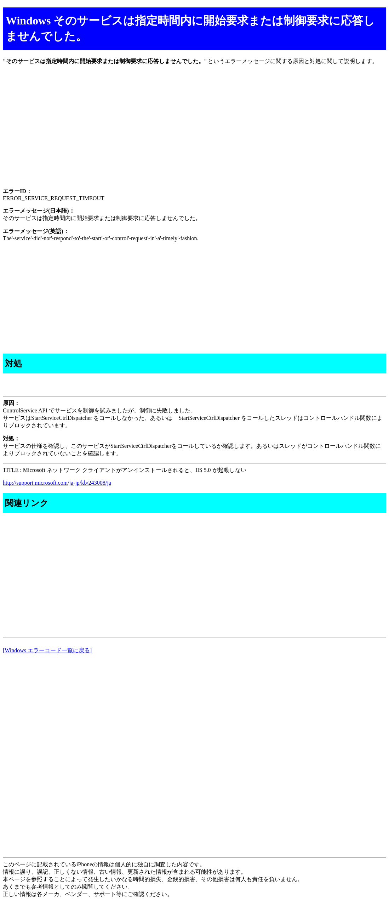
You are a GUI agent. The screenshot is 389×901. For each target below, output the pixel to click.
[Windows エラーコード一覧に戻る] (47, 650)
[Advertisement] (194, 132)
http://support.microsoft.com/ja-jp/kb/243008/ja (57, 483)
